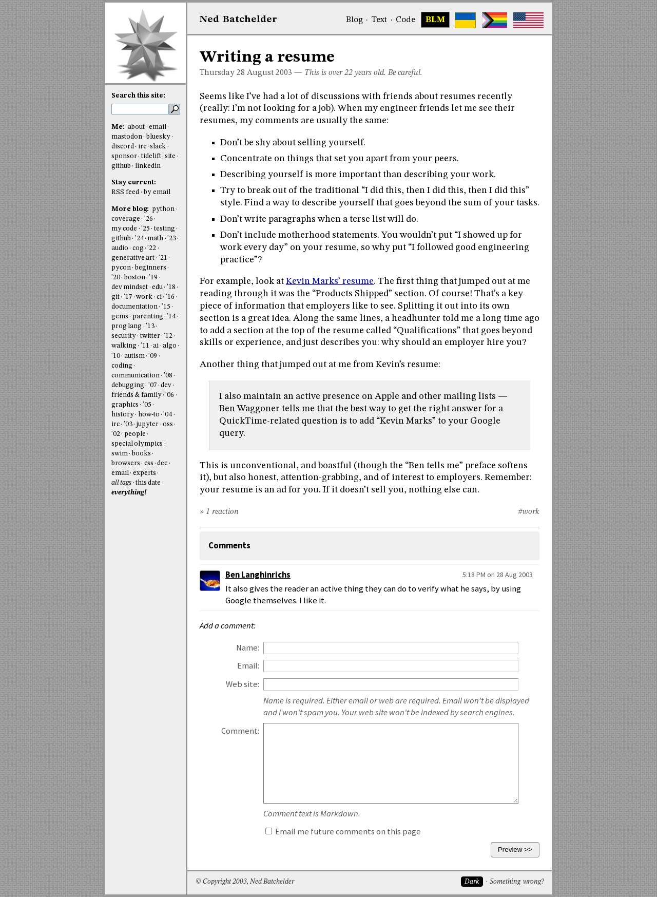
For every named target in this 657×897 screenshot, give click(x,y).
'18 (171, 287)
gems (119, 316)
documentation (134, 306)
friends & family (136, 395)
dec (162, 463)
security (123, 336)
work (144, 297)
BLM (435, 20)
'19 (153, 277)
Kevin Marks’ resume (330, 281)
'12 (168, 336)
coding (121, 365)
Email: (248, 665)
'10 (115, 356)
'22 (151, 248)
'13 (150, 326)
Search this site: (138, 95)
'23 (171, 238)
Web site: (242, 684)
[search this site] (140, 109)
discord (122, 146)
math (155, 238)
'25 (145, 228)
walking (124, 345)
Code (405, 20)
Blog (354, 20)
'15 (166, 306)
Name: (247, 647)
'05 (147, 405)
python (163, 209)
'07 (152, 385)
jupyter (147, 424)
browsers (125, 463)
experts (144, 473)
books (141, 453)
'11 (145, 345)
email (157, 127)
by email (157, 192)
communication (135, 375)
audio (119, 248)
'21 (163, 258)
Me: (118, 127)
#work (528, 512)
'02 (115, 434)
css (148, 463)
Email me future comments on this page (343, 831)
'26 (148, 219)
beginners (150, 267)
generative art (132, 258)
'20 (115, 277)
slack (158, 146)
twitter (150, 336)
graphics (125, 405)
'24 (139, 238)
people (135, 434)
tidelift (151, 156)
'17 (128, 297)
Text (379, 20)
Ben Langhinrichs (258, 574)
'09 (152, 356)
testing (164, 228)
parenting (147, 316)
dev (166, 385)
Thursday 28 (222, 73)
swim (119, 453)
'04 (167, 414)
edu (157, 287)
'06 (169, 395)
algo (170, 345)
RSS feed (125, 192)
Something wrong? (517, 882)
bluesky (158, 136)
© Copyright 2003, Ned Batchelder (245, 882)
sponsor (124, 156)
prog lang (126, 326)
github (121, 166)
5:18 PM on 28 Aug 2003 (497, 574)
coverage (125, 219)
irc (142, 146)
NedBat (238, 19)
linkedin (148, 166)
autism (134, 356)
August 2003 (269, 73)
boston (134, 277)
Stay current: (133, 182)
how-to (149, 414)
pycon (121, 267)
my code (124, 228)
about (136, 127)
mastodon (126, 136)
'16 (170, 297)
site (170, 156)
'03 (128, 424)
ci (159, 297)
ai (156, 345)
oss (168, 424)
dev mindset (129, 287)
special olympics (137, 444)
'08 (168, 375)
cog (138, 248)
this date (148, 483)
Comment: (240, 731)
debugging (127, 385)
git (115, 297)
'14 (171, 316)
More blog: (130, 209)
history (122, 414)
